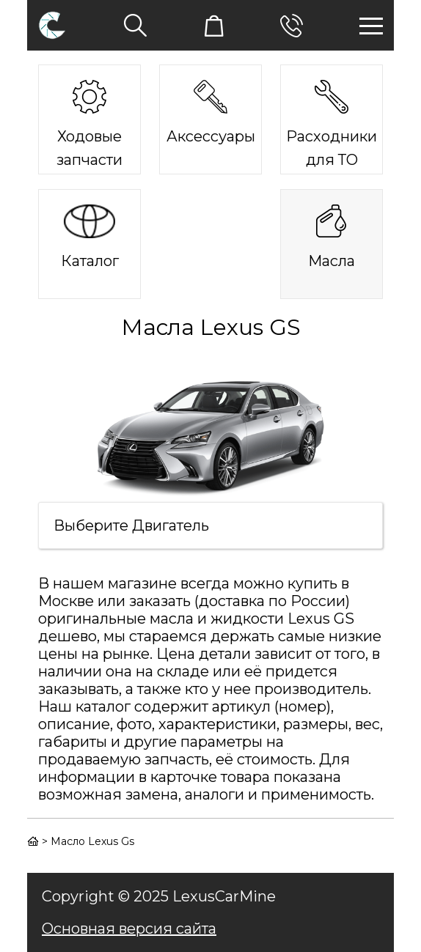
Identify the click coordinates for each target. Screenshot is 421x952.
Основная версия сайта (129, 928)
